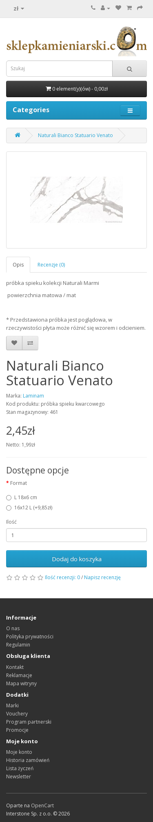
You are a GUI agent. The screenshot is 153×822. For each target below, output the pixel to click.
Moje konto (19, 752)
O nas (13, 628)
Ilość (11, 521)
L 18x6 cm (21, 497)
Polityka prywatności (29, 636)
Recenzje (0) (51, 264)
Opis (18, 264)
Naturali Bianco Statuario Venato (75, 135)
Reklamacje (19, 675)
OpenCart (42, 805)
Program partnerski (28, 721)
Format (18, 483)
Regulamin (18, 644)
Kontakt (15, 667)
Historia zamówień (27, 760)
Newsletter (18, 776)
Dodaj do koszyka (77, 559)
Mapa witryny (21, 683)
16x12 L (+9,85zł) (29, 507)
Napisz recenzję (102, 577)
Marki (12, 705)
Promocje (17, 729)
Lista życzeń (19, 768)
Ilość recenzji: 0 (62, 577)
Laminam (33, 395)
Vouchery (17, 713)
